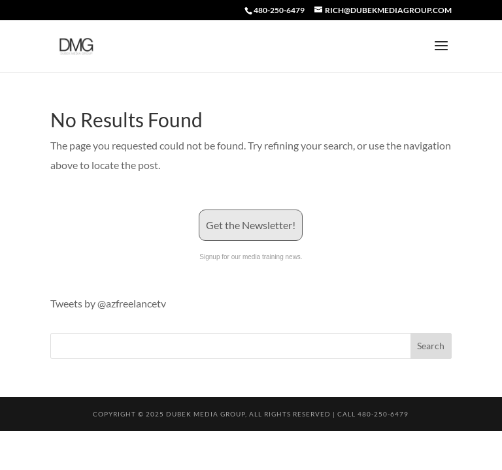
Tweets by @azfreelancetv (108, 303)
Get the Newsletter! (250, 225)
